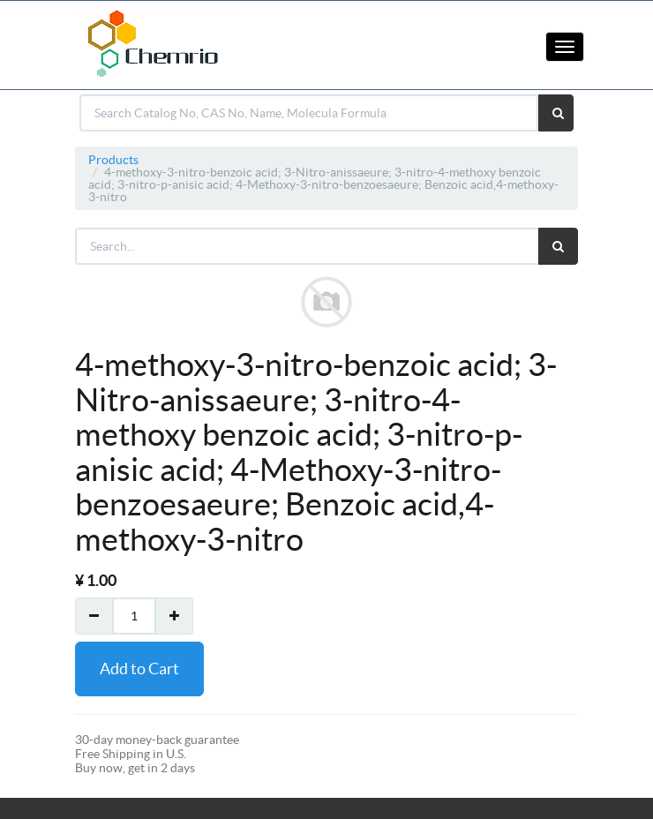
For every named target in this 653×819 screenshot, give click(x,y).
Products (113, 160)
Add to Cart (139, 668)
